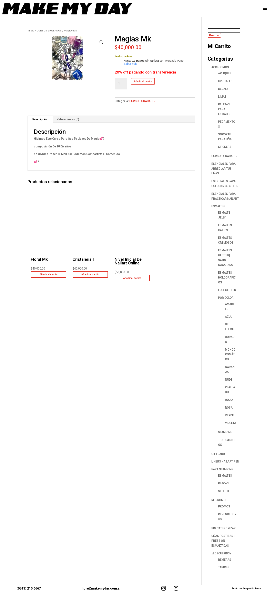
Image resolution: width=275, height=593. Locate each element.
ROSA (229, 407)
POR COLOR (226, 297)
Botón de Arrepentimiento (246, 588)
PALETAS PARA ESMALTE (224, 109)
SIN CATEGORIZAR (223, 528)
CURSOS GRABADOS (49, 30)
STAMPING (225, 432)
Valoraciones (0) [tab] (68, 119)
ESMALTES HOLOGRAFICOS (227, 277)
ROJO (229, 399)
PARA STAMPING (222, 469)
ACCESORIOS (220, 67)
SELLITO (223, 491)
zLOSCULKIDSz (221, 553)
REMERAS (224, 559)
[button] (101, 42)
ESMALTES (218, 206)
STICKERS (224, 146)
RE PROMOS (219, 500)
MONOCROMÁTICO (230, 354)
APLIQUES (224, 73)
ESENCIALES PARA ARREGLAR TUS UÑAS (223, 168)
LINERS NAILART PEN (225, 461)
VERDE (229, 415)
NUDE (228, 379)
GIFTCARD (218, 454)
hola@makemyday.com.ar (101, 588)
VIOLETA (230, 423)
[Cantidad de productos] (121, 83)
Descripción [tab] (40, 119)
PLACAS (223, 483)
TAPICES (223, 567)
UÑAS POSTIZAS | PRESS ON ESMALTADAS (223, 540)
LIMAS (222, 96)
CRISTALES (225, 81)
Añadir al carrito (143, 81)
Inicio (31, 30)
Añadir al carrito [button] (48, 274)
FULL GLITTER (227, 290)
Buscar (214, 35)
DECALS (223, 88)
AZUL (228, 316)
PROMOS (224, 506)
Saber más (131, 63)
